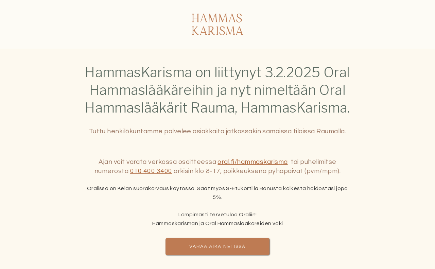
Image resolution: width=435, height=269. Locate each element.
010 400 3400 (151, 171)
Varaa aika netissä (217, 246)
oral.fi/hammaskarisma (253, 161)
